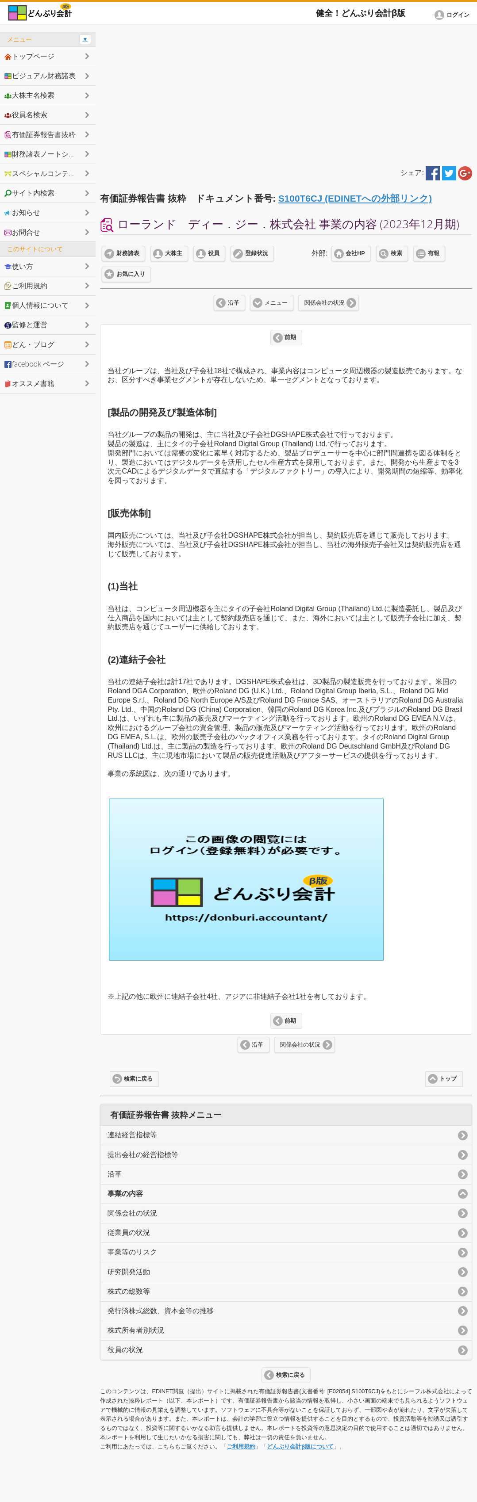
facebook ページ (34, 364)
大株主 (173, 253)
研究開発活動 (129, 1272)
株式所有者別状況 (136, 1330)
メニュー (276, 303)
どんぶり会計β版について (300, 1446)
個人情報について (36, 305)
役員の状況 (125, 1349)
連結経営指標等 (132, 1135)
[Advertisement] (286, 94)
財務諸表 (127, 253)
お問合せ (22, 232)
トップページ (29, 56)
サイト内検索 (29, 193)
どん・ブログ (29, 344)
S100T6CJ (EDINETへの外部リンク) (355, 198)
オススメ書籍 (29, 383)
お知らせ (22, 212)
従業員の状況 (129, 1232)
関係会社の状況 (324, 303)
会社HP (355, 253)
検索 (396, 253)
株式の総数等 (129, 1291)
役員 (213, 253)
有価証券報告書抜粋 (40, 134)
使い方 (18, 266)
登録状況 (256, 253)
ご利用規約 (241, 1446)
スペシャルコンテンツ (43, 173)
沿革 (233, 303)
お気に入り (130, 274)
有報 (433, 253)
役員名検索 (25, 114)
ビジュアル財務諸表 (40, 75)
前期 (290, 337)
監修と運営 (25, 324)
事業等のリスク (132, 1252)
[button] (453, 15)
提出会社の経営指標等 (143, 1154)
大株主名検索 (29, 95)
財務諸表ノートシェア (43, 154)
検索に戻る (138, 1079)
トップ (448, 1079)
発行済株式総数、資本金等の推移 (161, 1311)
